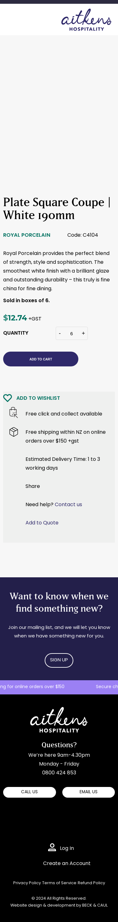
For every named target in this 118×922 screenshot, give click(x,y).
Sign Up (59, 660)
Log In (67, 848)
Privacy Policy (27, 883)
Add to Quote (42, 523)
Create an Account (67, 863)
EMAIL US (89, 792)
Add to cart (40, 359)
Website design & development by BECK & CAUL (59, 905)
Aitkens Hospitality (53, 711)
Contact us (68, 504)
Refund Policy (91, 883)
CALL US (29, 792)
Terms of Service (59, 883)
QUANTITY (15, 333)
